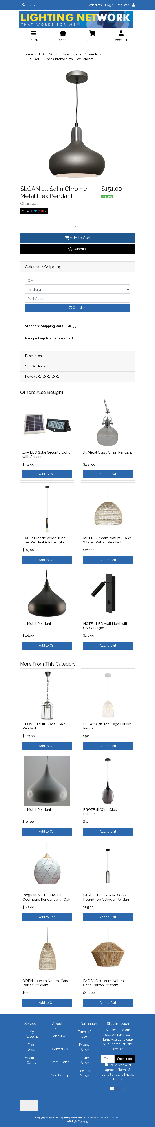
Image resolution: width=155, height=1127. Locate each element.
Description (33, 356)
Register (123, 5)
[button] (77, 249)
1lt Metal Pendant (36, 623)
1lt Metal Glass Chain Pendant (107, 452)
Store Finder (60, 1062)
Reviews (42, 376)
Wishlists (95, 5)
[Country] (77, 290)
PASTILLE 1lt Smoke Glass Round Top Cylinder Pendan (106, 897)
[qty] (77, 281)
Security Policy (84, 1073)
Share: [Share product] (33, 211)
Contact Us (60, 1049)
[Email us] (112, 1088)
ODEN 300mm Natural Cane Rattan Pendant (45, 983)
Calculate (77, 307)
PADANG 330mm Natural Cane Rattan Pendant (104, 983)
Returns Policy (84, 1060)
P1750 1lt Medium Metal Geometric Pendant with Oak (46, 897)
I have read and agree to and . (118, 1072)
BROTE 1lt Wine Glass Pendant (101, 811)
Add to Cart (77, 238)
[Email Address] (108, 1059)
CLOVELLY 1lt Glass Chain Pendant (44, 726)
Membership (60, 1075)
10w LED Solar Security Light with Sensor (46, 454)
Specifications (35, 366)
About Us (60, 1036)
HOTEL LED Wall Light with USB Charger (105, 625)
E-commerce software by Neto (102, 1117)
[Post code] (77, 299)
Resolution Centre (31, 1060)
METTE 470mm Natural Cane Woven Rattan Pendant (107, 540)
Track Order (31, 1047)
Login (109, 5)
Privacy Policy (84, 1047)
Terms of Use (84, 1034)
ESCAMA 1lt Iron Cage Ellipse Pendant (107, 726)
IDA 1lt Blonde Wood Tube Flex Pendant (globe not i (44, 540)
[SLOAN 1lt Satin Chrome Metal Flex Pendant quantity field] (77, 227)
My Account (32, 1034)
